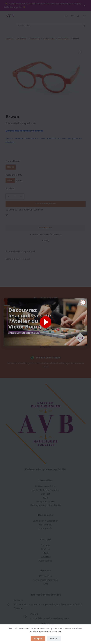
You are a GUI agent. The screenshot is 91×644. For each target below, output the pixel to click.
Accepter (38, 638)
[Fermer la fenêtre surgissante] (83, 302)
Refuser (54, 638)
